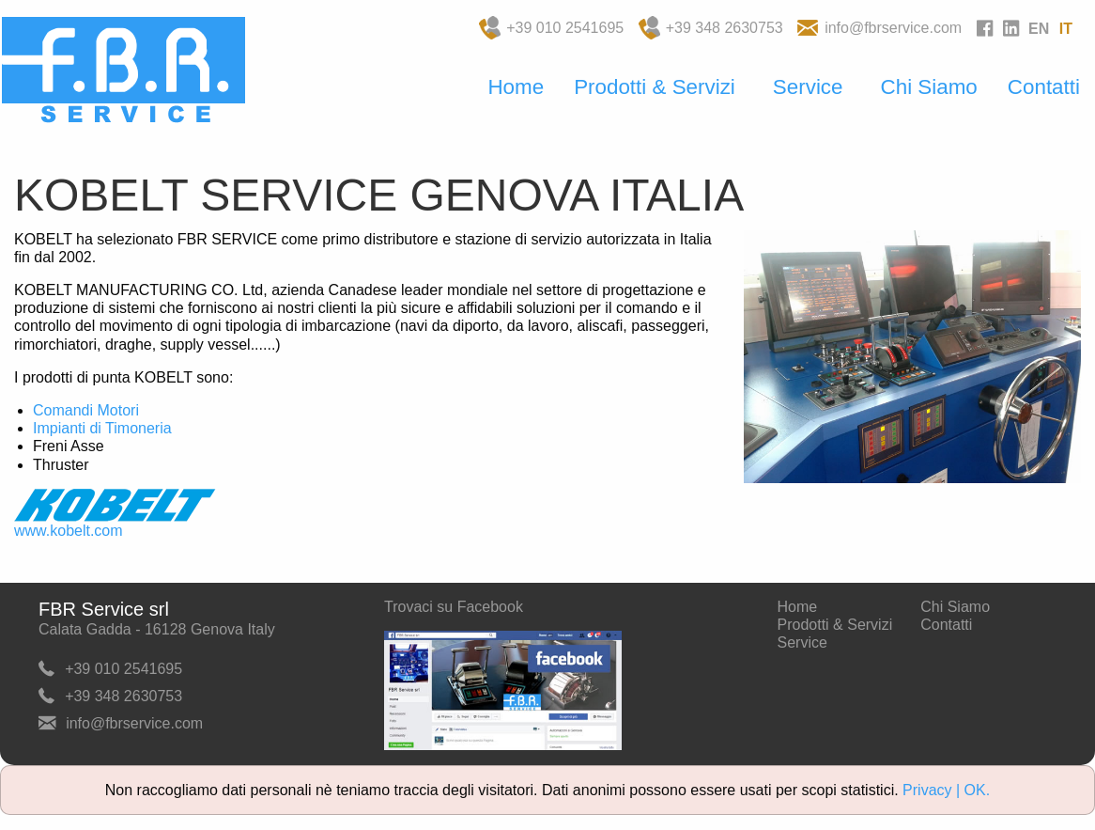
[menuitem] (515, 88)
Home (515, 87)
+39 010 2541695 (565, 28)
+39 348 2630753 (724, 28)
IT (1065, 29)
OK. (977, 790)
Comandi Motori (86, 410)
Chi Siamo (929, 87)
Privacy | (933, 790)
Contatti (1044, 87)
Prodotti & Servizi (654, 87)
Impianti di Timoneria (102, 428)
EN (1038, 29)
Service (808, 87)
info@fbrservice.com (893, 28)
